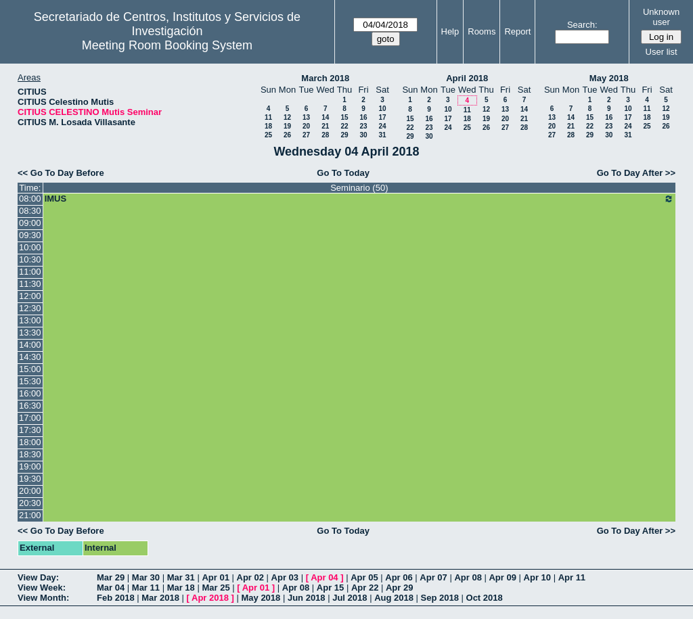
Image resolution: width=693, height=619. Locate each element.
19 (287, 126)
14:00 (30, 345)
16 (363, 117)
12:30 (30, 308)
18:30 (30, 454)
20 (306, 126)
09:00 (30, 223)
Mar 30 (146, 577)
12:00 (30, 296)
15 (344, 117)
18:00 (30, 442)
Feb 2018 (116, 598)
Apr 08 (467, 577)
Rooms (481, 31)
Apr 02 (250, 577)
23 (363, 126)
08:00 (30, 198)
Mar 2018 (160, 598)
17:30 (30, 430)
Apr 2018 (210, 598)
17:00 (30, 418)
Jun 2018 (307, 598)
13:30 (30, 332)
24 (382, 126)
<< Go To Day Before (61, 173)
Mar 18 (181, 587)
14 (325, 117)
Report (517, 31)
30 (363, 135)
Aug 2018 (393, 598)
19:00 (30, 466)
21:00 (30, 515)
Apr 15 (330, 587)
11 (268, 117)
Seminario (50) (359, 188)
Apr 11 (571, 577)
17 (382, 117)
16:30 (30, 405)
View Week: (42, 587)
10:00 (30, 247)
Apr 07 (433, 577)
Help (450, 31)
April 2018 (467, 78)
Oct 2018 (484, 598)
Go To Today (343, 173)
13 (306, 117)
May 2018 (609, 78)
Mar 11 (146, 587)
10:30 (30, 259)
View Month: (43, 598)
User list (661, 52)
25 (268, 135)
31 (382, 135)
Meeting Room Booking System (167, 45)
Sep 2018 (440, 598)
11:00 (30, 272)
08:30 (30, 211)
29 (344, 135)
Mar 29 (111, 577)
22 (344, 126)
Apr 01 (215, 577)
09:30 (30, 235)
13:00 (30, 320)
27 (306, 135)
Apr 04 (324, 577)
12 (287, 117)
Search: (582, 25)
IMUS (359, 198)
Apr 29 (399, 587)
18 (268, 126)
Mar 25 (215, 587)
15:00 (30, 369)
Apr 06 (398, 577)
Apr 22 (364, 587)
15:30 (30, 381)
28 (325, 135)
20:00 (30, 491)
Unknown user (661, 17)
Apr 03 (284, 577)
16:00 (30, 393)
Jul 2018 (349, 598)
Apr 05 (364, 577)
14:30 (30, 357)
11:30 (30, 284)
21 (325, 126)
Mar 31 (181, 577)
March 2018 (325, 78)
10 (382, 108)
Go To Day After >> (636, 173)
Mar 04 (111, 587)
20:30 (30, 503)
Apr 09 (502, 577)
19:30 (30, 479)
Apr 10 (537, 577)
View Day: (38, 577)
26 (287, 135)
